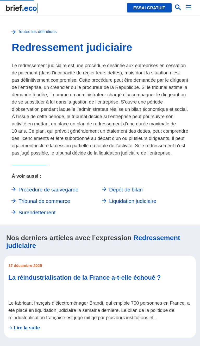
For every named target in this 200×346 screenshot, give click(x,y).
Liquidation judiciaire (132, 201)
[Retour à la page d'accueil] (22, 8)
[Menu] (188, 8)
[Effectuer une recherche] (178, 8)
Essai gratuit (149, 8)
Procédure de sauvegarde (48, 190)
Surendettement (36, 212)
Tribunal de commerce (44, 201)
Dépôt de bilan (126, 190)
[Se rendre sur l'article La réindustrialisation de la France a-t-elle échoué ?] (100, 297)
